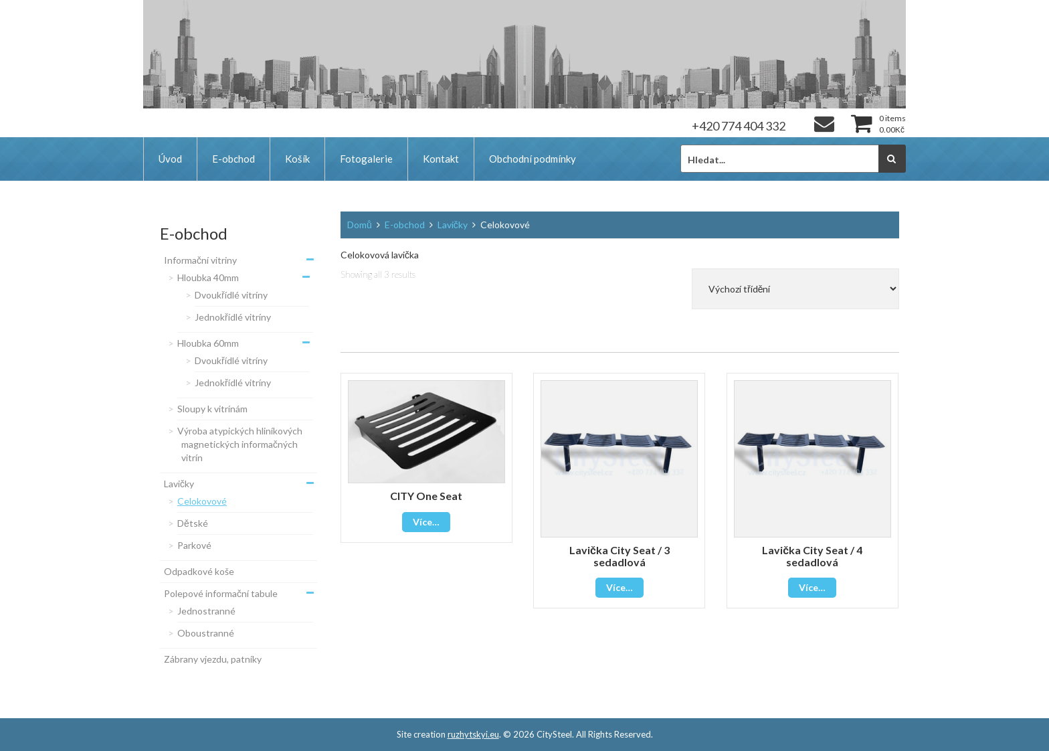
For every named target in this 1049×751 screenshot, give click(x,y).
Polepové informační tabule (221, 593)
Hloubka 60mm (208, 343)
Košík (297, 159)
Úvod (170, 159)
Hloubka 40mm (208, 277)
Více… (426, 521)
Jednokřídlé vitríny (233, 317)
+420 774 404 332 (738, 125)
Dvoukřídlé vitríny (231, 295)
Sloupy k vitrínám (212, 408)
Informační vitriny (200, 260)
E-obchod (233, 159)
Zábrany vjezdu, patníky (213, 659)
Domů (359, 224)
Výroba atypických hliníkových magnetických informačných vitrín (239, 444)
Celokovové (202, 501)
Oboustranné (205, 633)
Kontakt (441, 159)
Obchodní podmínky (532, 159)
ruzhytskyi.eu (473, 734)
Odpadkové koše (199, 571)
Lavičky (179, 483)
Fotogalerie (366, 159)
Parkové (194, 545)
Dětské (192, 523)
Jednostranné (206, 610)
